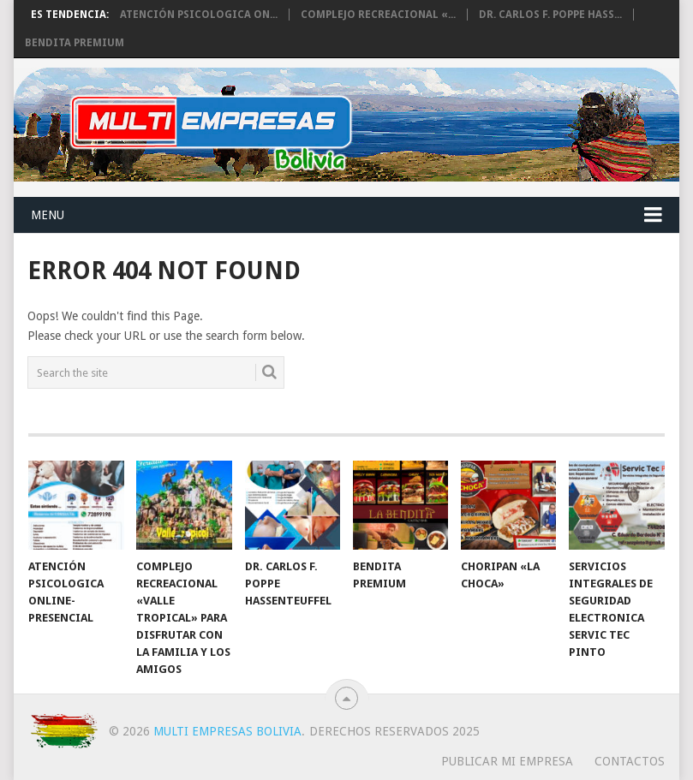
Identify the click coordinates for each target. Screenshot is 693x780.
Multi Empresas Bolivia (227, 731)
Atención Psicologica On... (199, 15)
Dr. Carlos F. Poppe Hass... (550, 15)
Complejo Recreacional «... (378, 15)
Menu (47, 215)
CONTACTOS (629, 761)
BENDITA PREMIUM (74, 43)
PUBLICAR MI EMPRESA (507, 761)
